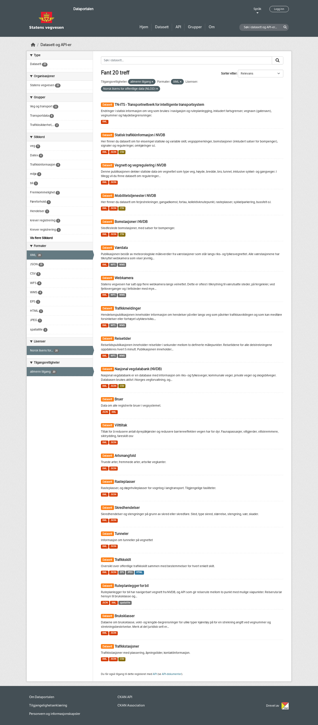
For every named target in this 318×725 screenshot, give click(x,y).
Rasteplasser (125, 482)
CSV (122, 152)
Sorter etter (229, 73)
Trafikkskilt (123, 560)
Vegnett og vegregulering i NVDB (140, 165)
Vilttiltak (121, 425)
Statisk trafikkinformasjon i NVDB (140, 135)
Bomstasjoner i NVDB (131, 222)
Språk (257, 9)
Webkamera (124, 278)
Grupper (195, 27)
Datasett (162, 27)
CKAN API (124, 697)
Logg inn (279, 9)
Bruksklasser (124, 616)
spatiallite (125, 602)
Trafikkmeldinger (128, 308)
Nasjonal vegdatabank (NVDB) (138, 369)
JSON (113, 152)
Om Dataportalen (41, 697)
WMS (122, 264)
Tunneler (121, 534)
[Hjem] (33, 45)
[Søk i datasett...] (186, 60)
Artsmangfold (125, 456)
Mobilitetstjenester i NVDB (135, 196)
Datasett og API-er (55, 45)
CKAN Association (131, 705)
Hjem (144, 27)
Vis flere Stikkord (41, 238)
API (178, 27)
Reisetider (123, 338)
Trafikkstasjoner (127, 646)
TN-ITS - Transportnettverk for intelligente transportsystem (159, 105)
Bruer (119, 399)
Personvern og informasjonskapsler (54, 714)
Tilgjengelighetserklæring (48, 705)
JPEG (129, 572)
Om (212, 27)
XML (104, 121)
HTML (139, 572)
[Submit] (277, 60)
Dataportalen (83, 9)
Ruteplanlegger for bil (132, 586)
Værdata (121, 248)
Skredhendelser (127, 508)
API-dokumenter (171, 674)
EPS (122, 572)
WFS (113, 264)
